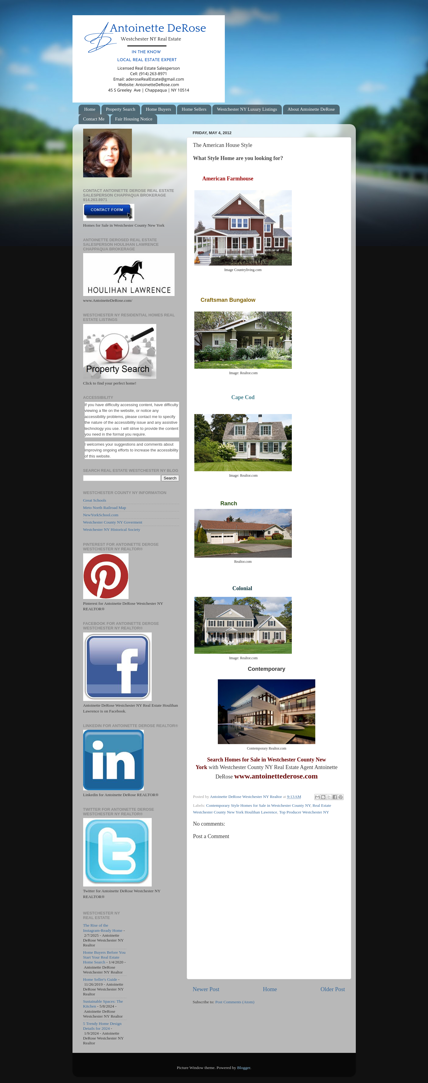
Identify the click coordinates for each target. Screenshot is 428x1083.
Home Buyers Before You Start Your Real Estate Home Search (104, 957)
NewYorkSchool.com (100, 515)
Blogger (243, 1067)
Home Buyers (158, 109)
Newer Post (206, 989)
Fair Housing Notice (133, 119)
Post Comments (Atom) (234, 1002)
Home (89, 109)
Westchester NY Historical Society (111, 529)
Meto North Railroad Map (104, 507)
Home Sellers (194, 109)
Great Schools (94, 500)
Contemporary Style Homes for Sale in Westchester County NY (258, 805)
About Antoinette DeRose (311, 109)
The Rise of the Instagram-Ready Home (102, 927)
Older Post (332, 989)
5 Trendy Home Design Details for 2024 (102, 1026)
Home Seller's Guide (100, 979)
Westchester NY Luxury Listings (247, 109)
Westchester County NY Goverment (113, 522)
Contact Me (93, 119)
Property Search (120, 109)
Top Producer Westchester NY (304, 812)
